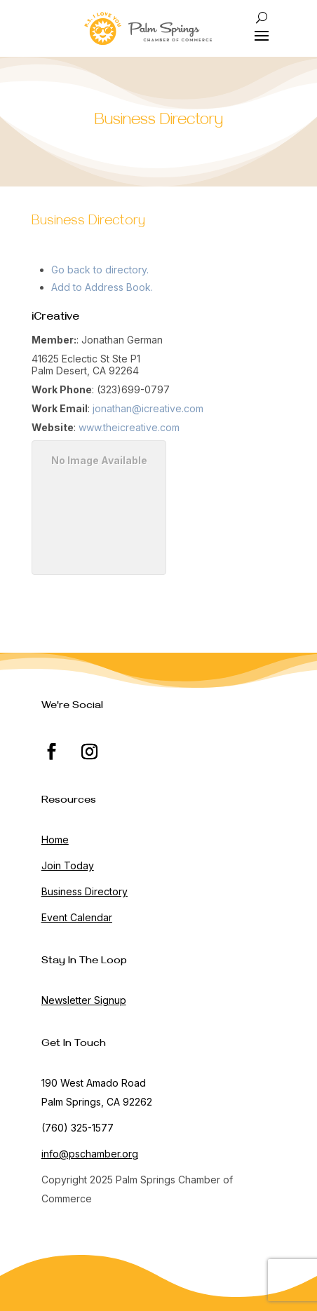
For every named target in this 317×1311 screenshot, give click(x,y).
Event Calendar (76, 917)
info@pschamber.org (89, 1154)
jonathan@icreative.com (148, 408)
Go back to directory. (100, 270)
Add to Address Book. (102, 287)
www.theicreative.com (129, 427)
